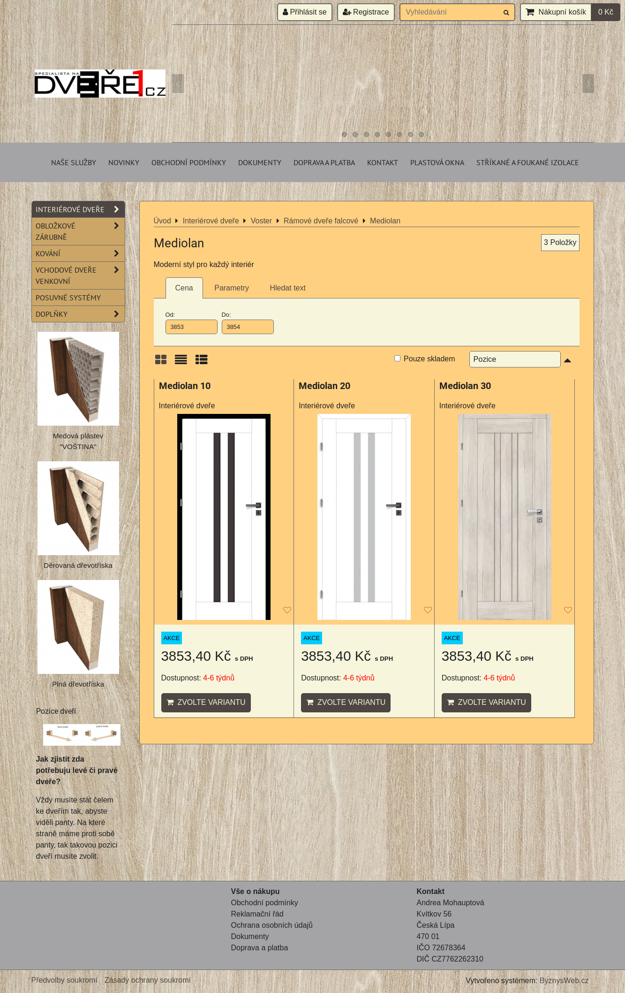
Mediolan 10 (185, 386)
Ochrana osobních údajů (272, 925)
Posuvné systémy (68, 297)
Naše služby (73, 162)
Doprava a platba (324, 162)
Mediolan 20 (324, 386)
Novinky (123, 162)
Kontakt (382, 162)
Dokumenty (259, 162)
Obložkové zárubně (80, 231)
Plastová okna (437, 162)
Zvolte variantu (206, 702)
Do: (248, 322)
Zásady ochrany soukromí (148, 980)
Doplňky (80, 314)
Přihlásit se (305, 12)
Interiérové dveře (80, 209)
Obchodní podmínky (188, 162)
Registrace (366, 12)
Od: (192, 322)
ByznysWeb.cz (564, 981)
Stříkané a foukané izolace (527, 162)
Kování (80, 253)
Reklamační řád (257, 914)
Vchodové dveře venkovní (80, 275)
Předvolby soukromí (64, 980)
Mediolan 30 (465, 386)
